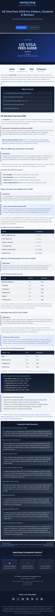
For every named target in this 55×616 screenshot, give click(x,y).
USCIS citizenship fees (16, 418)
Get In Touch (21, 27)
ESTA (27, 328)
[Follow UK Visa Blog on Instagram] (37, 599)
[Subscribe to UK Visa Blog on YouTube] (41, 599)
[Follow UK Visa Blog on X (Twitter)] (18, 599)
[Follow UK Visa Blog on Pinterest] (32, 599)
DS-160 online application (28, 164)
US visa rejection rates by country (25, 414)
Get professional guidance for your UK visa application (27, 555)
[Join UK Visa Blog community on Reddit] (22, 599)
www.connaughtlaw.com (27, 584)
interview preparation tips (7, 416)
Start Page (38, 613)
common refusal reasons (41, 414)
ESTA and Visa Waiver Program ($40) (14, 104)
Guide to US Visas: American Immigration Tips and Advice (27, 19)
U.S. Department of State (46, 121)
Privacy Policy (35, 611)
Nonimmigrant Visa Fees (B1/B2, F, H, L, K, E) (16, 101)
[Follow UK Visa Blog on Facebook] (13, 599)
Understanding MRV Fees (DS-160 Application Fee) (17, 93)
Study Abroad (33, 27)
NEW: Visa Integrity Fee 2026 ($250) (13, 97)
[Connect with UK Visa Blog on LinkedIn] (27, 599)
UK (11, 81)
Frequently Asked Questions (11, 108)
